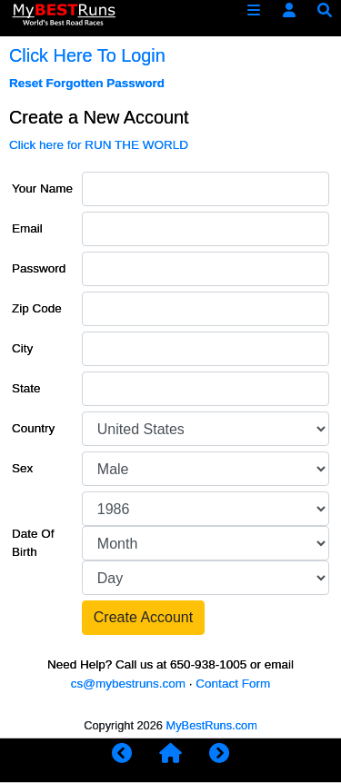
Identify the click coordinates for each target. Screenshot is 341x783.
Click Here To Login (87, 55)
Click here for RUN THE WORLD (98, 145)
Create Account (143, 617)
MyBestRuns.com (211, 725)
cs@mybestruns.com (128, 683)
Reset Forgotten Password (87, 83)
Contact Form (233, 683)
